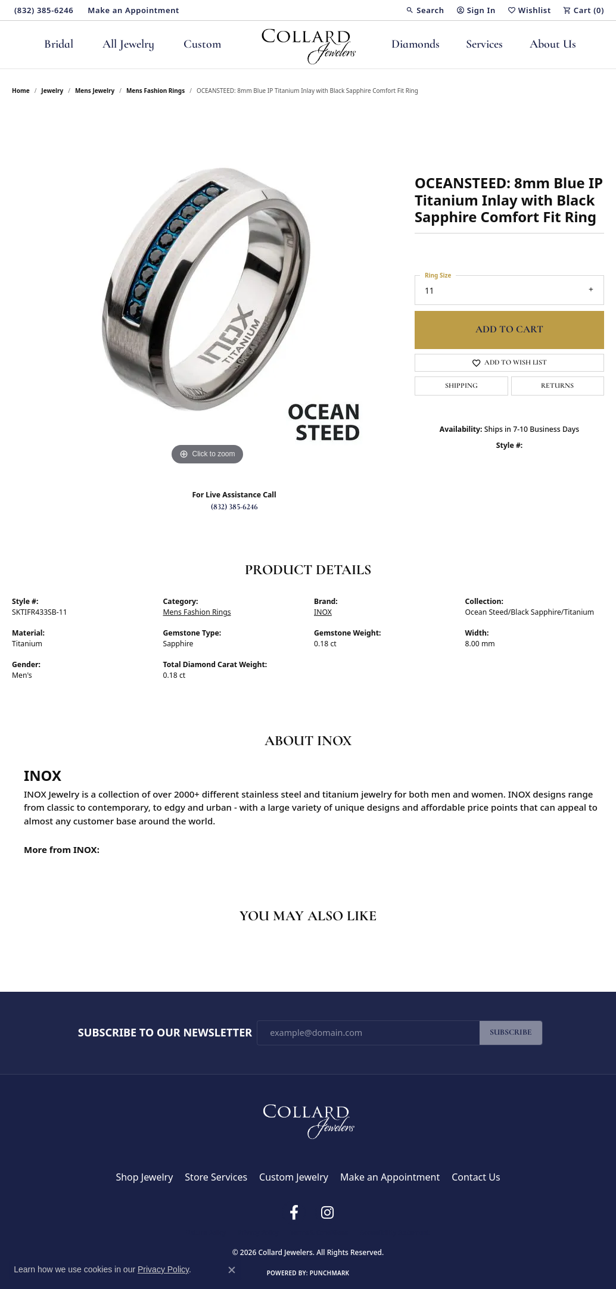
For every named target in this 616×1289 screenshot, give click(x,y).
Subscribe (511, 1032)
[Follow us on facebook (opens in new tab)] (294, 1213)
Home (21, 90)
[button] (425, 10)
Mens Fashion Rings (155, 90)
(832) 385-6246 (234, 507)
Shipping (461, 386)
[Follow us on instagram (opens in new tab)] (327, 1213)
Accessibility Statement (395, 1232)
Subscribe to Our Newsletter (165, 1032)
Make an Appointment (390, 1177)
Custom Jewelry (293, 1177)
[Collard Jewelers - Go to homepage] (308, 1118)
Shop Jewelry (144, 1177)
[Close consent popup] (231, 1270)
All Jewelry (128, 45)
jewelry (52, 90)
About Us (553, 45)
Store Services (216, 1177)
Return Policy (206, 1232)
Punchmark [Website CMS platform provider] (330, 1273)
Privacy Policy (258, 1232)
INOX (323, 612)
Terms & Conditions (319, 1232)
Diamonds (415, 45)
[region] (207, 289)
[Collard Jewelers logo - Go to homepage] (308, 45)
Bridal (58, 45)
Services (484, 45)
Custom (202, 45)
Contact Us (476, 1177)
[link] (42, 10)
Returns (557, 386)
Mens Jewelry (94, 90)
